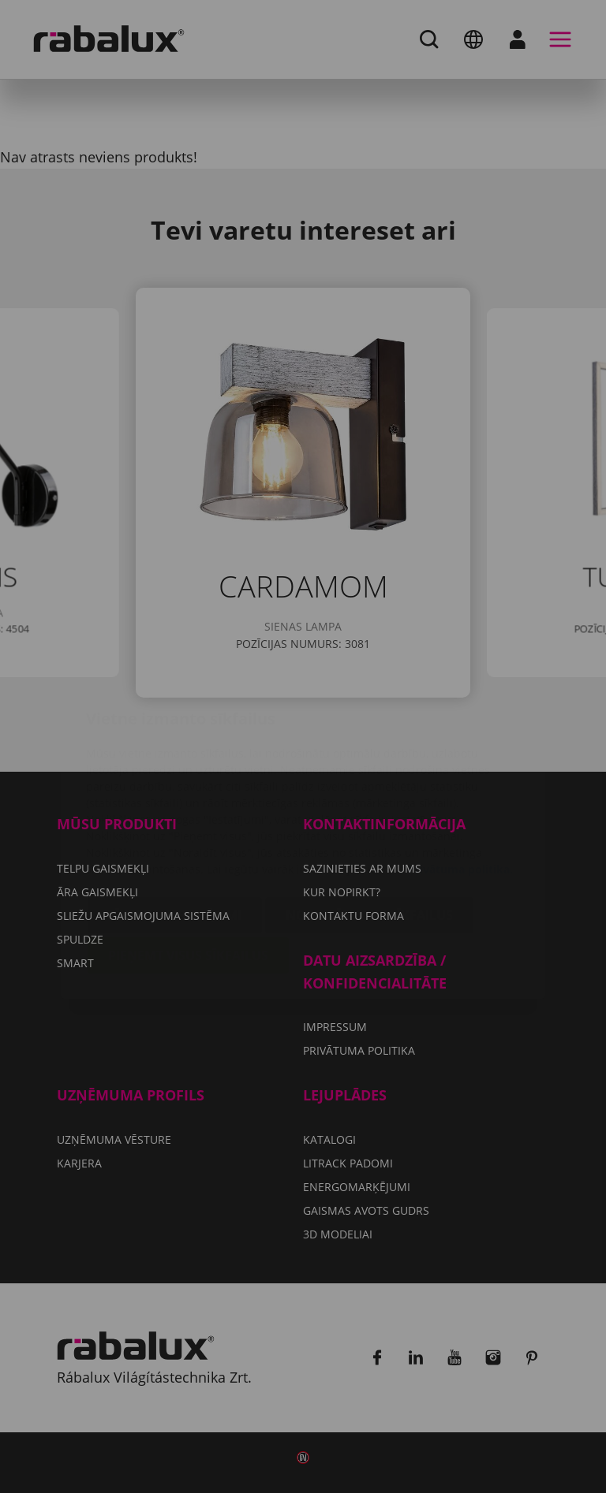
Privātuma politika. (460, 775)
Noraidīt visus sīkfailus (369, 821)
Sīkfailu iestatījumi (174, 821)
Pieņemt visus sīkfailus (188, 861)
